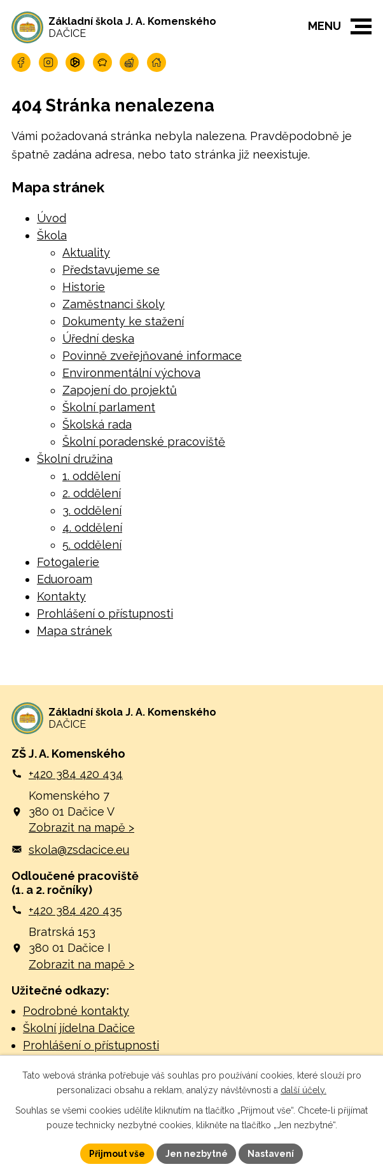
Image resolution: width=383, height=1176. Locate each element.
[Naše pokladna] (102, 62)
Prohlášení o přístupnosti (105, 613)
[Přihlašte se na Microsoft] (75, 62)
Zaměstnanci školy (113, 304)
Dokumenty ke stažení (123, 321)
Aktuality (86, 252)
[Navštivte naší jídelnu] (129, 62)
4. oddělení (92, 527)
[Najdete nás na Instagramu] (48, 62)
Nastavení (271, 1153)
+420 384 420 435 (75, 910)
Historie (83, 287)
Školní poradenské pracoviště (143, 441)
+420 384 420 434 (76, 774)
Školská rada (97, 424)
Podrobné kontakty (76, 1011)
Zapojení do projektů (119, 390)
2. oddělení (91, 493)
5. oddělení (92, 544)
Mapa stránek (74, 630)
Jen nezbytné (196, 1153)
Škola (52, 235)
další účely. (303, 1089)
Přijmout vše (117, 1153)
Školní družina (75, 458)
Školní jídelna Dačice (79, 1028)
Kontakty (61, 596)
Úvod (51, 218)
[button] (361, 26)
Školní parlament (108, 407)
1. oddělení (91, 476)
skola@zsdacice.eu (79, 849)
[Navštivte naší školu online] (156, 62)
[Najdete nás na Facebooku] (21, 62)
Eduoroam (64, 579)
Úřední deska (98, 338)
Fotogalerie (68, 562)
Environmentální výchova (131, 372)
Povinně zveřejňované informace (152, 355)
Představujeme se (111, 269)
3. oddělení (92, 510)
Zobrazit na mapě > (81, 828)
